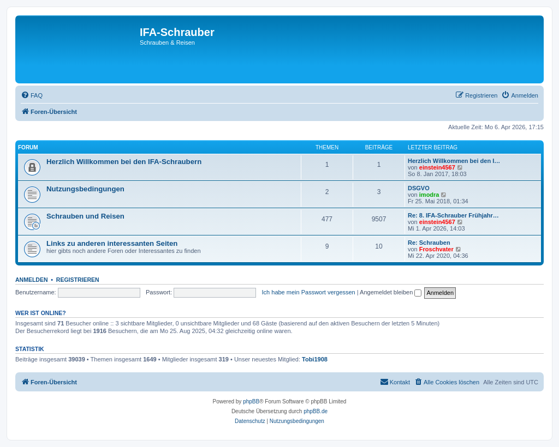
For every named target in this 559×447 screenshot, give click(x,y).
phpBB (251, 401)
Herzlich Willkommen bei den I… (454, 161)
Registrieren (77, 279)
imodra (429, 194)
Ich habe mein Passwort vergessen (308, 292)
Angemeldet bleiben (390, 292)
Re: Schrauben (429, 242)
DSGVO (419, 188)
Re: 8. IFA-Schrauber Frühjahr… (453, 215)
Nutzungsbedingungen (85, 189)
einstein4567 (437, 167)
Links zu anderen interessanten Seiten (111, 243)
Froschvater (436, 249)
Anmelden (31, 279)
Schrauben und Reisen (85, 216)
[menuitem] (32, 95)
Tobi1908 (315, 359)
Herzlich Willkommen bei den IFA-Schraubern (123, 162)
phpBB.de (316, 411)
